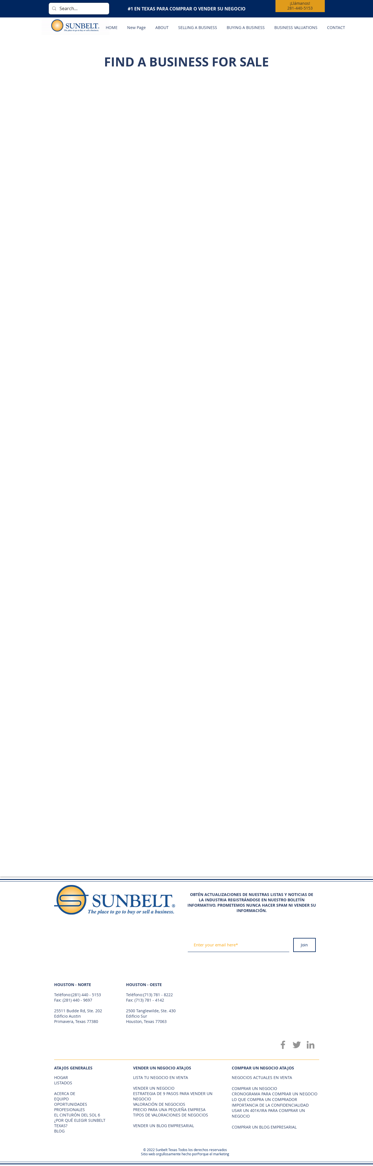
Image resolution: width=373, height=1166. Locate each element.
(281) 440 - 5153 (86, 994)
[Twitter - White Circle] (311, 887)
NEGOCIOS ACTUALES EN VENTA (262, 1077)
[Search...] (78, 8)
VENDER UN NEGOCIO (154, 1088)
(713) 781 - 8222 (158, 994)
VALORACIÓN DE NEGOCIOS (159, 1104)
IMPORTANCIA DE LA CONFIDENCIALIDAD (270, 1105)
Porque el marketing (213, 1154)
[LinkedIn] (310, 1044)
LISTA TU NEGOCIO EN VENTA (160, 1077)
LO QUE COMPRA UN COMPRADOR (264, 1099)
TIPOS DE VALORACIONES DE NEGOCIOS (170, 1115)
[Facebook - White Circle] (301, 887)
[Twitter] (296, 1044)
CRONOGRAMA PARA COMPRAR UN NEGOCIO (274, 1093)
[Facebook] (282, 1044)
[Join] (304, 945)
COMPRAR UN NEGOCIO (254, 1088)
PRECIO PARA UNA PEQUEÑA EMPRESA (169, 1109)
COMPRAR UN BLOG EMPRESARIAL (264, 1127)
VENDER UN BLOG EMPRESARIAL (163, 1125)
